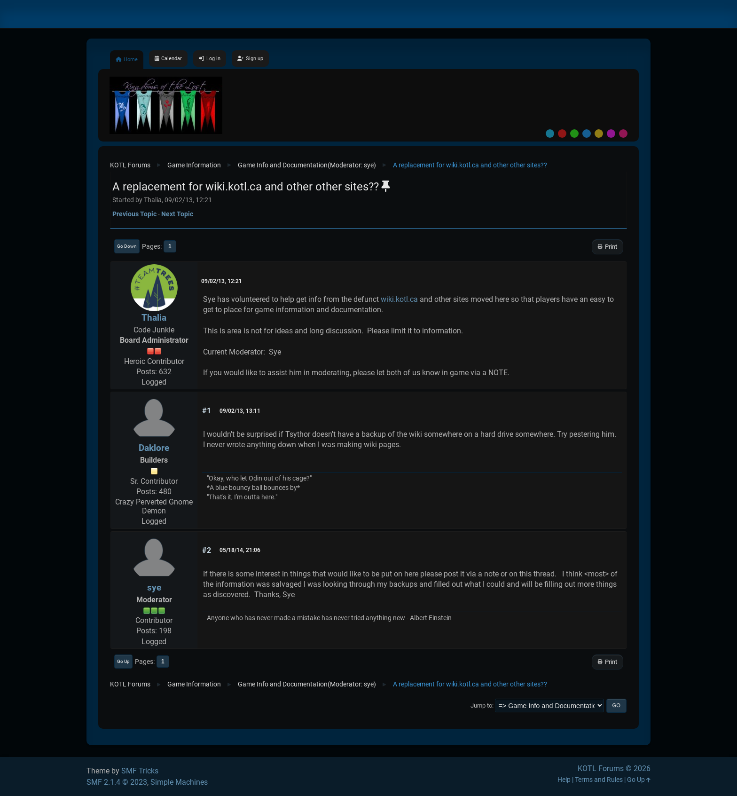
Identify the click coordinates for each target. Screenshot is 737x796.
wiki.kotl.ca (399, 299)
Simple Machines (179, 782)
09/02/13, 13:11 (240, 411)
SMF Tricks (139, 770)
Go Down (127, 246)
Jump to (481, 705)
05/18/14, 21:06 (240, 550)
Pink (623, 133)
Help (564, 780)
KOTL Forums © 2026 (614, 768)
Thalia (153, 317)
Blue (586, 133)
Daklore (154, 447)
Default (550, 133)
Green (574, 133)
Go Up (123, 661)
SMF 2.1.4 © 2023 (116, 782)
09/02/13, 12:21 (221, 281)
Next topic (177, 214)
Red (562, 133)
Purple (611, 133)
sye (369, 165)
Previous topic (134, 214)
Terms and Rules (599, 780)
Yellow (599, 133)
